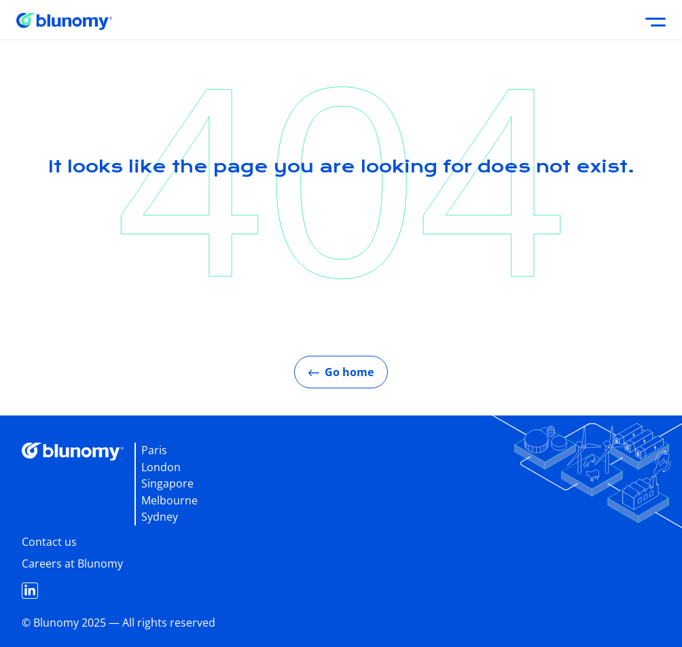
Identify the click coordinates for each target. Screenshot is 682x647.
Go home (341, 372)
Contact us (49, 541)
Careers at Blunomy (72, 563)
